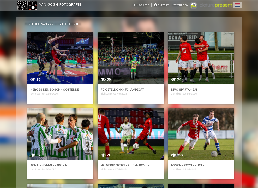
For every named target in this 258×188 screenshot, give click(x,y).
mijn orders (141, 5)
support (161, 5)
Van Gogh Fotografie (60, 4)
